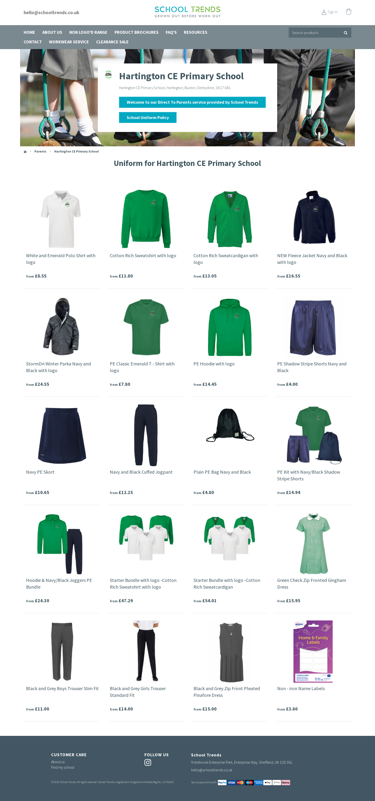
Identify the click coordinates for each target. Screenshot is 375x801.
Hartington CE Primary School (76, 151)
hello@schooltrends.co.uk (51, 12)
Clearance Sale (112, 42)
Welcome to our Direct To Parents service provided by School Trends (192, 102)
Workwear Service (69, 42)
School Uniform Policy (148, 117)
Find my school (62, 767)
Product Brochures (137, 32)
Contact (33, 42)
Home (29, 32)
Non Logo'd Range (88, 32)
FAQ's (171, 32)
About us (52, 32)
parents (40, 151)
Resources (195, 32)
